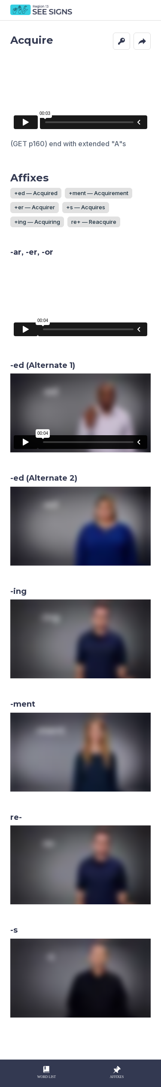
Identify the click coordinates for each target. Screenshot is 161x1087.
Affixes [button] (117, 1072)
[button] (121, 41)
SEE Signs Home (41, 10)
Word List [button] (46, 1072)
